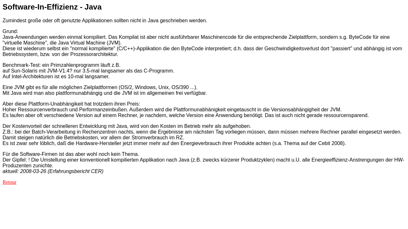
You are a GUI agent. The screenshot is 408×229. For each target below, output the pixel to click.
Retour (10, 182)
